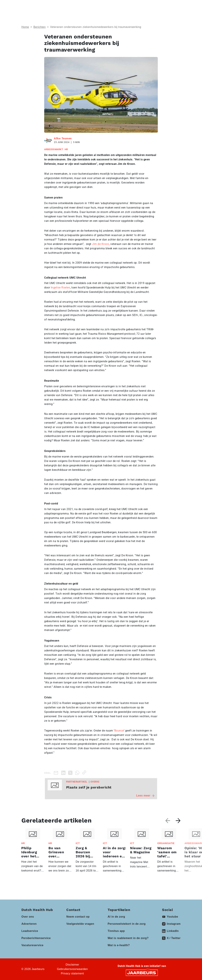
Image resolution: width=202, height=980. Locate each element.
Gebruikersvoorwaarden (72, 969)
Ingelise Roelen (60, 287)
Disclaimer (72, 964)
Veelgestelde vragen (80, 923)
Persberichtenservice (36, 938)
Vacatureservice (32, 945)
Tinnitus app (116, 930)
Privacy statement (72, 973)
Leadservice (29, 930)
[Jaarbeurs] (142, 972)
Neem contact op (77, 916)
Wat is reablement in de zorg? (128, 938)
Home (25, 27)
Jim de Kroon (100, 244)
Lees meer (145, 795)
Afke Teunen (63, 138)
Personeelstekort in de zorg (127, 923)
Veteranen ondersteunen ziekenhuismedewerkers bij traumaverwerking (95, 27)
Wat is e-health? (119, 945)
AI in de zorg (116, 916)
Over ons (27, 916)
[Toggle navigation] (177, 5)
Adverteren (29, 923)
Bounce (119, 730)
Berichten (39, 27)
